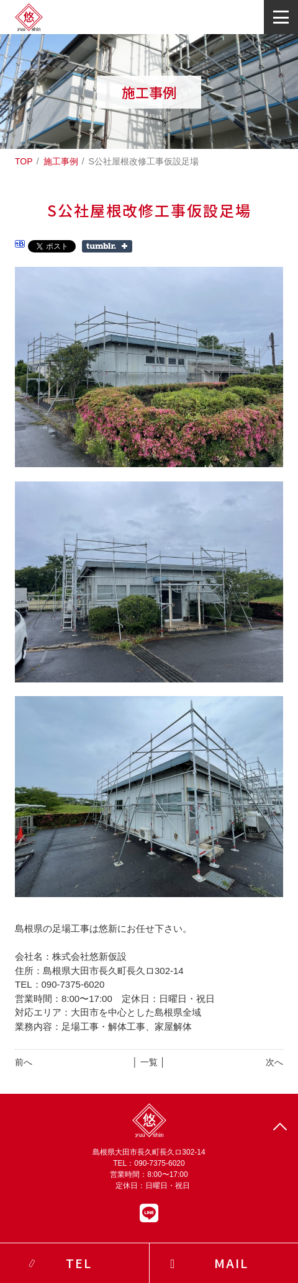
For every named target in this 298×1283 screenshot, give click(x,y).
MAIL (231, 1263)
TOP (24, 161)
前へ (23, 1062)
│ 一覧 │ (148, 1062)
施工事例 (60, 161)
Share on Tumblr (107, 246)
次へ (274, 1062)
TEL (79, 1263)
